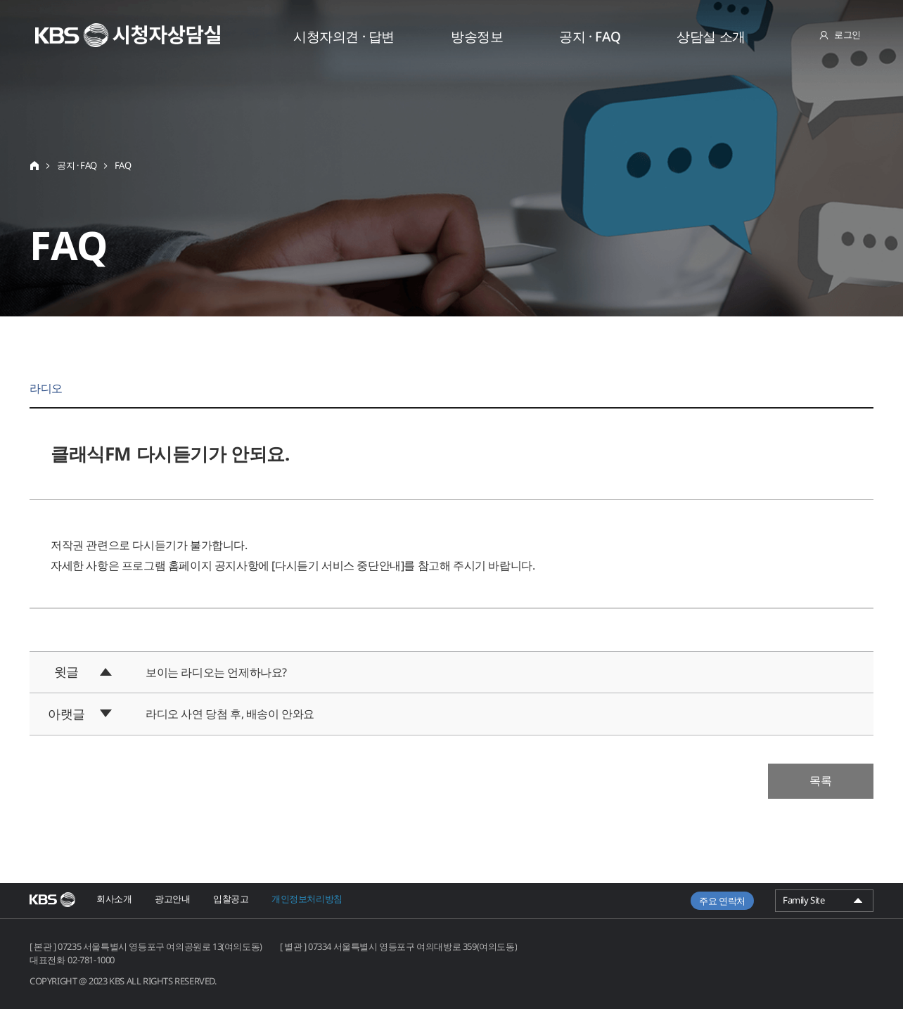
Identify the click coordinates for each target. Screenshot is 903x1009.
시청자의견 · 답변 (344, 36)
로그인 (847, 34)
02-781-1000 (91, 959)
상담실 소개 (711, 36)
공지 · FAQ (589, 36)
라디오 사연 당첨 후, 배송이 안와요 (230, 713)
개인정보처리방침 (306, 898)
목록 (820, 780)
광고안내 (172, 898)
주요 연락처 (722, 900)
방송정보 (477, 36)
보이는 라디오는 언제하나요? (216, 672)
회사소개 (114, 898)
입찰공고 (230, 898)
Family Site (824, 902)
